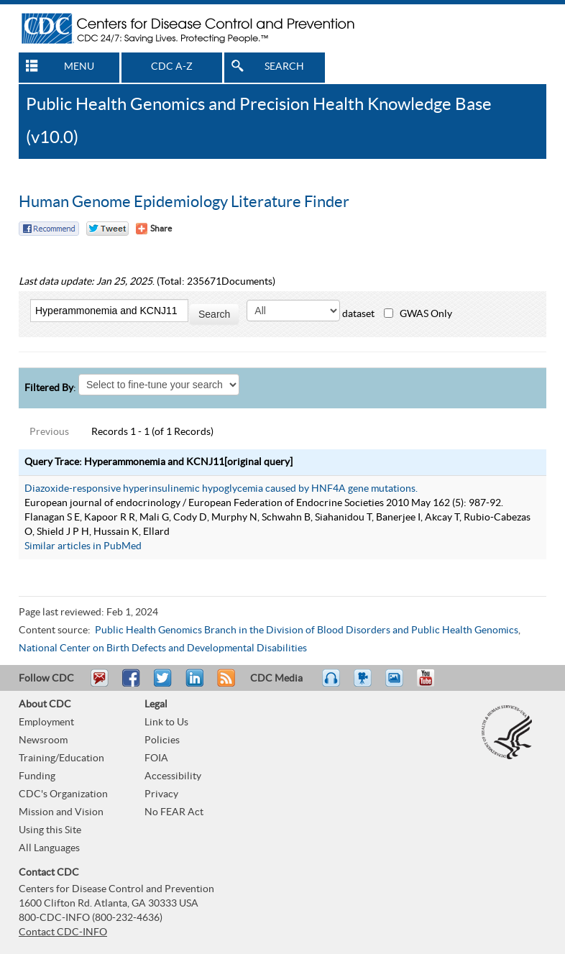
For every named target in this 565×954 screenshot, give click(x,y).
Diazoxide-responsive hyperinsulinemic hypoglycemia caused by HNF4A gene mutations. (221, 489)
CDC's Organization (63, 794)
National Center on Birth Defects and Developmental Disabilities (163, 648)
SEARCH (284, 67)
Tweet (163, 684)
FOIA (156, 758)
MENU (79, 67)
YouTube (432, 684)
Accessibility (172, 776)
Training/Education (61, 758)
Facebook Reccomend (49, 228)
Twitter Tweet (107, 228)
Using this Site (50, 830)
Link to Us (166, 722)
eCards (397, 684)
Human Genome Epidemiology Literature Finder (184, 202)
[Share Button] (154, 228)
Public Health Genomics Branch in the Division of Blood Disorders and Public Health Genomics (306, 630)
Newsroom (43, 740)
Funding (37, 776)
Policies (162, 740)
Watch (364, 684)
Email (99, 684)
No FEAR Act (173, 812)
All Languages (49, 848)
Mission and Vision (61, 812)
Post (192, 684)
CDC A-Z (172, 67)
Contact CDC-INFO (63, 932)
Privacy (161, 794)
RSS (224, 684)
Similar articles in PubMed (83, 546)
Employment (46, 722)
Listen (331, 684)
